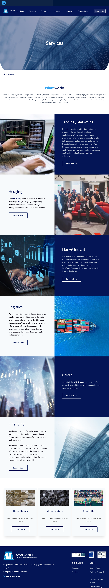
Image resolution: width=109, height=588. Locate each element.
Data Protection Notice (96, 581)
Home (22, 11)
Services (57, 11)
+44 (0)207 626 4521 (15, 576)
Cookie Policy (95, 568)
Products (44, 11)
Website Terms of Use (97, 573)
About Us (32, 11)
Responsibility (83, 11)
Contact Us (99, 11)
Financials (69, 11)
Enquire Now (71, 163)
